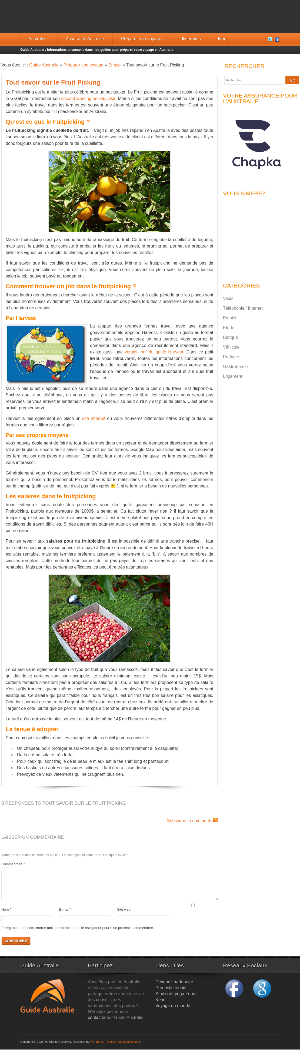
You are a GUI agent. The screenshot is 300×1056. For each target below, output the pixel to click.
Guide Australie (44, 65)
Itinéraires (191, 38)
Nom (6, 916)
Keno (160, 1006)
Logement (232, 376)
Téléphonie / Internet (243, 308)
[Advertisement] (257, 236)
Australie (38, 38)
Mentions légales (129, 1048)
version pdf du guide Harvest (154, 352)
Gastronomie (235, 366)
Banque (230, 337)
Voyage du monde (172, 1012)
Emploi (115, 65)
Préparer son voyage (143, 38)
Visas (228, 298)
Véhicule (231, 347)
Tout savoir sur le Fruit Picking (53, 82)
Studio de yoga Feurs (175, 1000)
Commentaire (13, 864)
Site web (124, 916)
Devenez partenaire (174, 988)
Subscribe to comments (189, 820)
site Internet (93, 418)
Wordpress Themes (103, 1048)
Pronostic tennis (170, 994)
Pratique (231, 357)
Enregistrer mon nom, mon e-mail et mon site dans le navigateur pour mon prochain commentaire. (77, 934)
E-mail (65, 916)
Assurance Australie (85, 38)
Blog (222, 38)
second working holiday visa (88, 98)
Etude (228, 327)
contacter (97, 1024)
